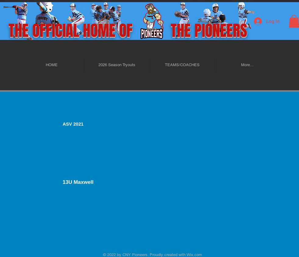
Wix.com (194, 254)
